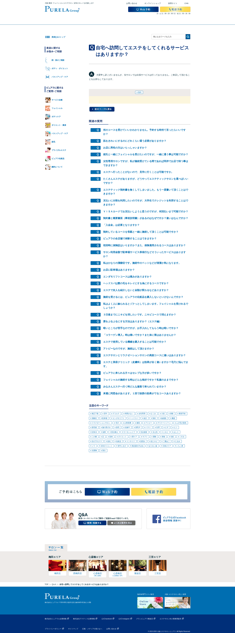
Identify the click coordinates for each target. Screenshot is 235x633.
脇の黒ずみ (106, 427)
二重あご (166, 441)
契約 (139, 92)
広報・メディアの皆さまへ (92, 629)
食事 (104, 432)
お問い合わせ (131, 3)
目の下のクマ (97, 441)
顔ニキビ (154, 441)
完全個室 (143, 432)
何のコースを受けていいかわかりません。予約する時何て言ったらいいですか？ (144, 132)
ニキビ (165, 432)
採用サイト (172, 3)
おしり (176, 432)
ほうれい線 (153, 446)
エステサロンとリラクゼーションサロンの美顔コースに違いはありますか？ (144, 355)
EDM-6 (94, 432)
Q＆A (54, 584)
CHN (186, 3)
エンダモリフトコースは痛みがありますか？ (127, 276)
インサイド (131, 441)
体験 (171, 413)
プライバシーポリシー (53, 629)
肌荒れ (142, 441)
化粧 (172, 437)
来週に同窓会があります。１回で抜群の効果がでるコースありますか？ (142, 393)
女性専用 (142, 413)
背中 (105, 413)
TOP (46, 584)
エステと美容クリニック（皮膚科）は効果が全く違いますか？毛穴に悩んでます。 (145, 364)
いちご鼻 (179, 446)
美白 (104, 450)
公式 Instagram (124, 619)
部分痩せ (114, 432)
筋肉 (111, 437)
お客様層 (127, 423)
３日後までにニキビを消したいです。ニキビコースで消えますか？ (139, 314)
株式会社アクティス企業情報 (84, 619)
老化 (109, 441)
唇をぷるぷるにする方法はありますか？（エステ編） (132, 321)
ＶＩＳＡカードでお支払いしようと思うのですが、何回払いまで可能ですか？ (145, 211)
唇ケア (134, 437)
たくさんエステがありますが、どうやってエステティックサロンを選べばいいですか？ (145, 181)
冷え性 (155, 432)
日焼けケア (167, 446)
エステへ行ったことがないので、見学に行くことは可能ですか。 (138, 172)
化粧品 (118, 441)
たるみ (177, 441)
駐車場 (104, 418)
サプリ (144, 437)
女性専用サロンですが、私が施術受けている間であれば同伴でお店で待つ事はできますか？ (145, 163)
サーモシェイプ (129, 432)
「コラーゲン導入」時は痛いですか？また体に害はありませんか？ (139, 335)
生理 (158, 427)
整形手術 (182, 413)
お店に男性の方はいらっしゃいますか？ (125, 147)
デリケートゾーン (164, 423)
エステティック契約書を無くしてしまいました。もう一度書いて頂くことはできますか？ (145, 191)
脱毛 (117, 427)
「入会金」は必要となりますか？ (121, 225)
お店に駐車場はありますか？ (119, 270)
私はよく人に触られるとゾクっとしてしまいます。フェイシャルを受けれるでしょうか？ (145, 306)
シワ (93, 446)
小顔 (163, 413)
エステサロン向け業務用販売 (170, 619)
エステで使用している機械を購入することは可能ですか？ (134, 341)
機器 (173, 418)
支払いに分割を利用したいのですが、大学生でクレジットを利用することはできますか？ (145, 202)
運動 (154, 437)
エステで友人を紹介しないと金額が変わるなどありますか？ (136, 290)
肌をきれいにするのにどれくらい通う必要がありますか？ (134, 141)
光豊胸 (94, 450)
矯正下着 (95, 413)
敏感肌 (163, 418)
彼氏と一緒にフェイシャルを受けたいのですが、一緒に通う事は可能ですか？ (145, 154)
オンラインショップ (152, 3)
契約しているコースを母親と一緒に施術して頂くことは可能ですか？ (140, 232)
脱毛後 (94, 427)
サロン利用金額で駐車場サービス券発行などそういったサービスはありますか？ (144, 254)
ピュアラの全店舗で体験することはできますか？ (130, 238)
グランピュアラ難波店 (144, 619)
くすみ (181, 437)
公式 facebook (106, 619)
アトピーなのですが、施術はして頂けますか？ (128, 348)
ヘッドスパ (134, 418)
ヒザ (166, 427)
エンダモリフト (118, 418)
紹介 (145, 418)
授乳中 (137, 427)
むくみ (153, 413)
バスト (148, 427)
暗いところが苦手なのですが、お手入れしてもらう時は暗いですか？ (140, 328)
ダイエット (122, 437)
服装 (138, 423)
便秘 (163, 437)
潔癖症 (94, 418)
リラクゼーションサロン (101, 423)
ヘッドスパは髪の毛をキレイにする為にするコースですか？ (136, 283)
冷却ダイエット (106, 446)
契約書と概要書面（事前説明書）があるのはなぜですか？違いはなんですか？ (145, 218)
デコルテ (116, 413)
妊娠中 (127, 427)
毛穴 (117, 423)
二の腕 (94, 437)
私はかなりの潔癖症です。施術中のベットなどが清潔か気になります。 (142, 263)
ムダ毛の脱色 (181, 423)
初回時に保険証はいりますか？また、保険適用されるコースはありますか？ (144, 245)
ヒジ (175, 427)
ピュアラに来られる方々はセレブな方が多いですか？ (132, 373)
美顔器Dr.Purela (138, 446)
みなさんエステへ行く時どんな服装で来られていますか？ (134, 386)
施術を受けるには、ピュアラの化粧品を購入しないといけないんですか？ (143, 297)
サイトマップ (73, 629)
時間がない (129, 413)
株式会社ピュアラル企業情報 (55, 619)
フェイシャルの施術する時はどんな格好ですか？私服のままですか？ (140, 379)
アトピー (148, 423)
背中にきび (122, 446)
